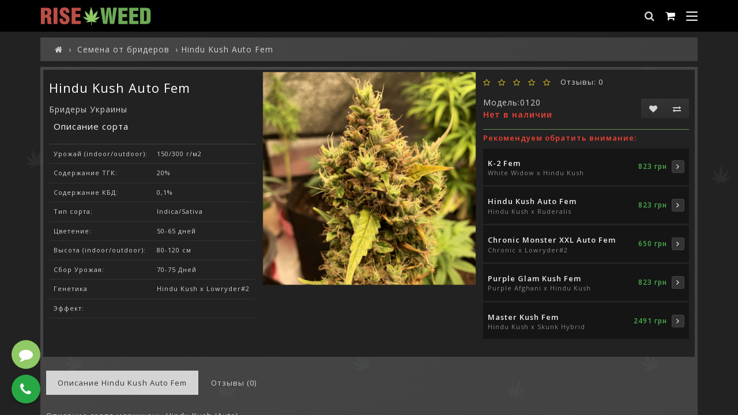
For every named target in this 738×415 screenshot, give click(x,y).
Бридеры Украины (88, 109)
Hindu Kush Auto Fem (532, 201)
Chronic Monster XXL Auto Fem (552, 240)
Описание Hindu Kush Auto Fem (122, 383)
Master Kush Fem (523, 317)
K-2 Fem (504, 163)
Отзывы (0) (234, 383)
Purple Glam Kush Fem (534, 278)
